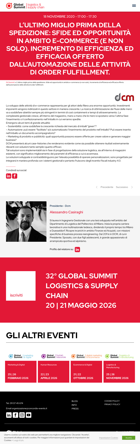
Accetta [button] (129, 438)
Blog (75, 401)
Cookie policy (112, 401)
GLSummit (10, 82)
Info (74, 405)
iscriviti (16, 295)
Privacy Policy (112, 404)
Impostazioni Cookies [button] (108, 437)
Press (75, 408)
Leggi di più (18, 440)
